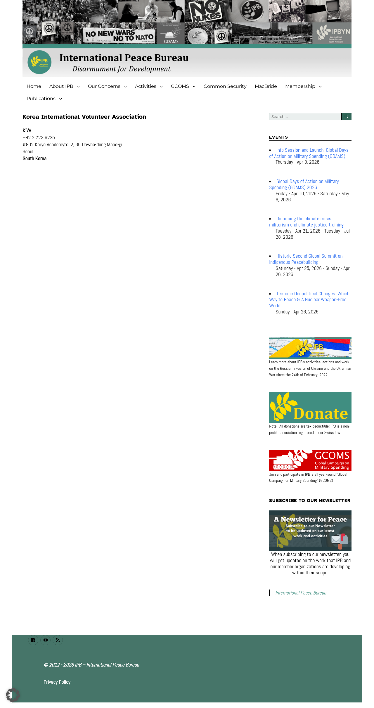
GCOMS (180, 86)
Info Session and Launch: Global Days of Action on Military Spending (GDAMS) (309, 153)
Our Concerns (104, 86)
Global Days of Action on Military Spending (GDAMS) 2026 (304, 184)
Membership (300, 86)
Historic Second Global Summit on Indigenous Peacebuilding (305, 259)
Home (34, 86)
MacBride (266, 86)
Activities (145, 86)
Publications (41, 98)
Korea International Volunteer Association (84, 117)
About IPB (61, 86)
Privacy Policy (57, 681)
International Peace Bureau (299, 593)
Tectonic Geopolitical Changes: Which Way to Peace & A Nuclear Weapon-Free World (309, 299)
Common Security (225, 86)
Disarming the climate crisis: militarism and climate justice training (306, 221)
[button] (13, 695)
